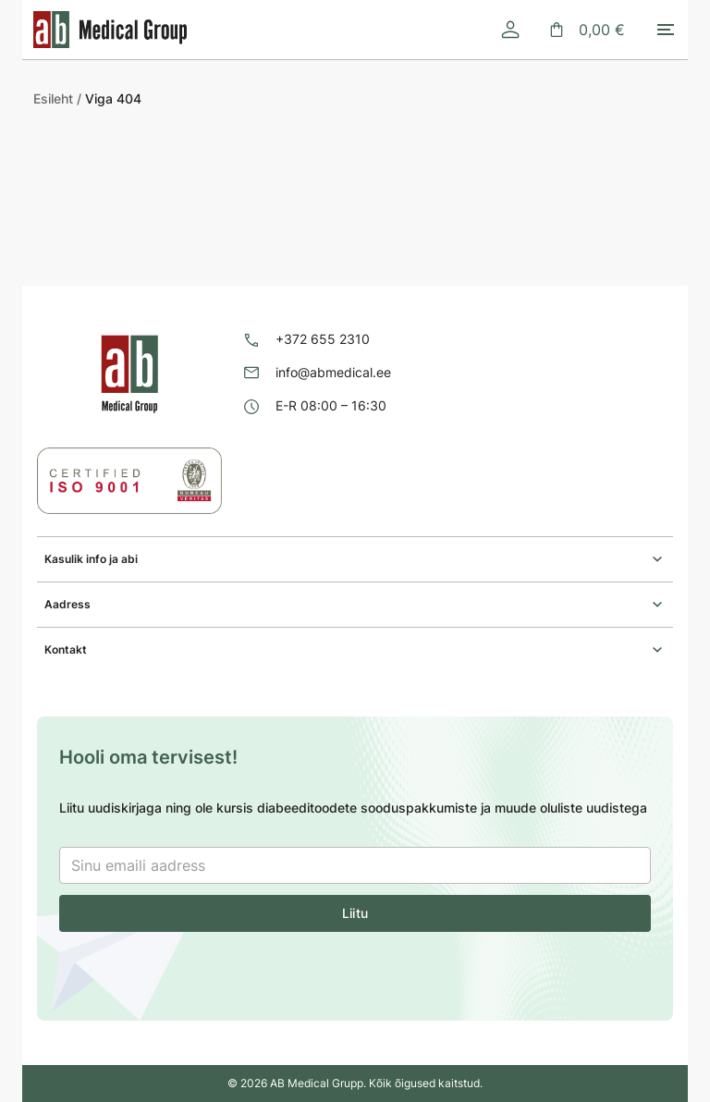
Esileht (53, 98)
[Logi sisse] (510, 29)
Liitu (355, 913)
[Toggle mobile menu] (666, 29)
